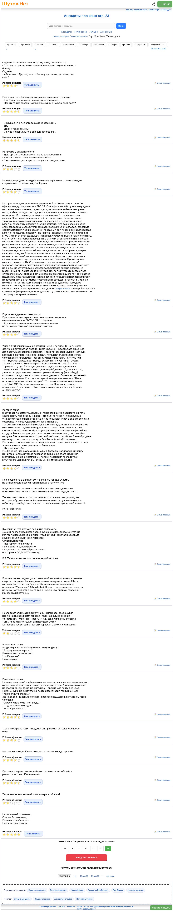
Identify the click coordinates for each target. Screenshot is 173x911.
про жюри (39, 45)
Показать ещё (158, 48)
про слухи (113, 45)
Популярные (80, 32)
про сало (126, 45)
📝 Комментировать (161, 83)
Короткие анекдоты (37, 890)
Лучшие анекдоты (22, 899)
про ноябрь (83, 45)
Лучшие (93, 32)
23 (108, 848)
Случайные (106, 32)
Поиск (121, 26)
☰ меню (164, 4)
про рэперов (99, 45)
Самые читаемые (42, 899)
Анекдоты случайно (63, 899)
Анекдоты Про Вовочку (98, 890)
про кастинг (53, 45)
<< (65, 848)
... (79, 848)
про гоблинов (68, 45)
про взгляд (11, 45)
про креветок (140, 45)
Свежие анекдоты (161, 907)
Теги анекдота (32, 85)
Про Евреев (118, 890)
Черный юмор (77, 890)
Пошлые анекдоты (58, 890)
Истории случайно (84, 899)
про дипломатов (157, 45)
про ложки (25, 45)
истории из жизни (63, 289)
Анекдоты (66, 32)
